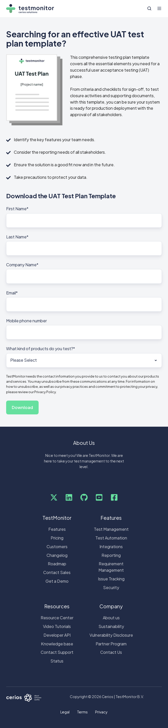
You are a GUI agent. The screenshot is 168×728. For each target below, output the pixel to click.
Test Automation (111, 538)
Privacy (101, 712)
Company (111, 606)
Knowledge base (57, 643)
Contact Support (57, 652)
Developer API (57, 635)
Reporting (111, 555)
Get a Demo (57, 581)
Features (57, 529)
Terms (82, 712)
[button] (149, 8)
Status (56, 661)
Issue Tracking (111, 578)
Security (111, 587)
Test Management (111, 529)
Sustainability (111, 626)
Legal (65, 712)
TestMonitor (57, 518)
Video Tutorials (57, 626)
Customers (57, 546)
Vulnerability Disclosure (111, 635)
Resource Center (57, 617)
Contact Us (111, 652)
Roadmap (57, 563)
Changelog (57, 555)
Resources (57, 606)
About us (111, 617)
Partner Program (111, 643)
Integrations (111, 546)
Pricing (57, 538)
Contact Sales (57, 572)
